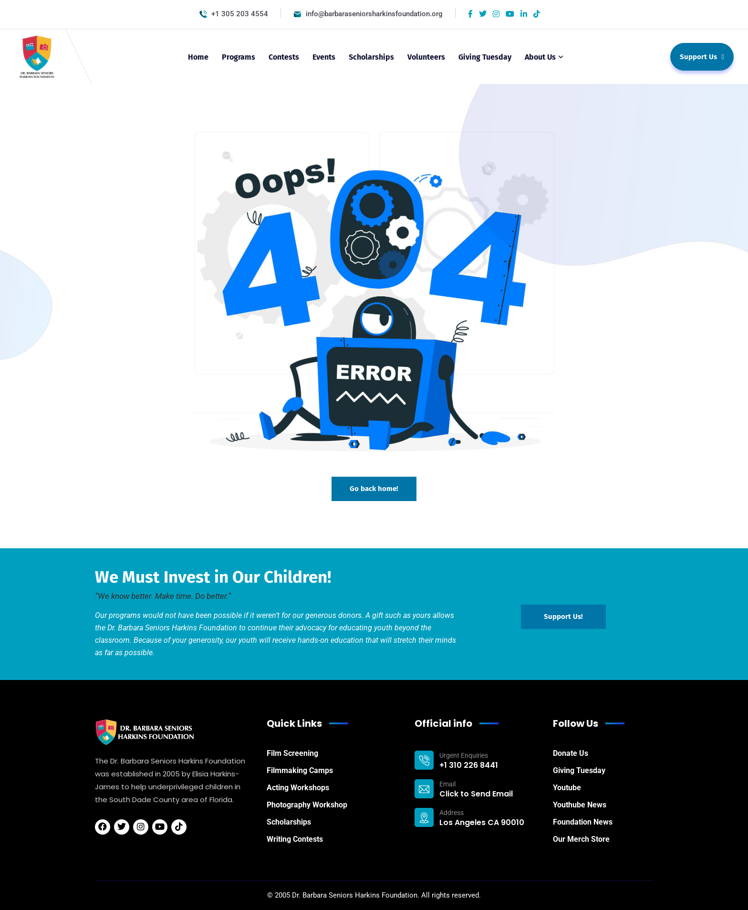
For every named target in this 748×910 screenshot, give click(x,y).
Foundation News (583, 821)
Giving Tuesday (579, 770)
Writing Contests (295, 839)
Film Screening (292, 753)
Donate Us (570, 753)
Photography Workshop (307, 804)
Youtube (567, 787)
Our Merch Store (581, 839)
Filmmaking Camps (300, 770)
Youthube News (579, 804)
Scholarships (289, 821)
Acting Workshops (298, 787)
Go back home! (374, 488)
